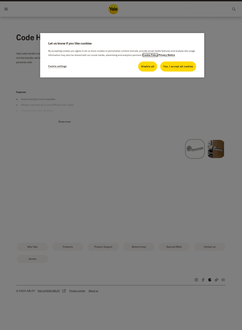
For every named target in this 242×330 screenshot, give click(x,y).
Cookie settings (57, 66)
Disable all (147, 66)
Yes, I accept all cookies (178, 66)
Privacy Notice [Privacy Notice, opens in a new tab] (167, 55)
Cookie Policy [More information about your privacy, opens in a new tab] (150, 55)
